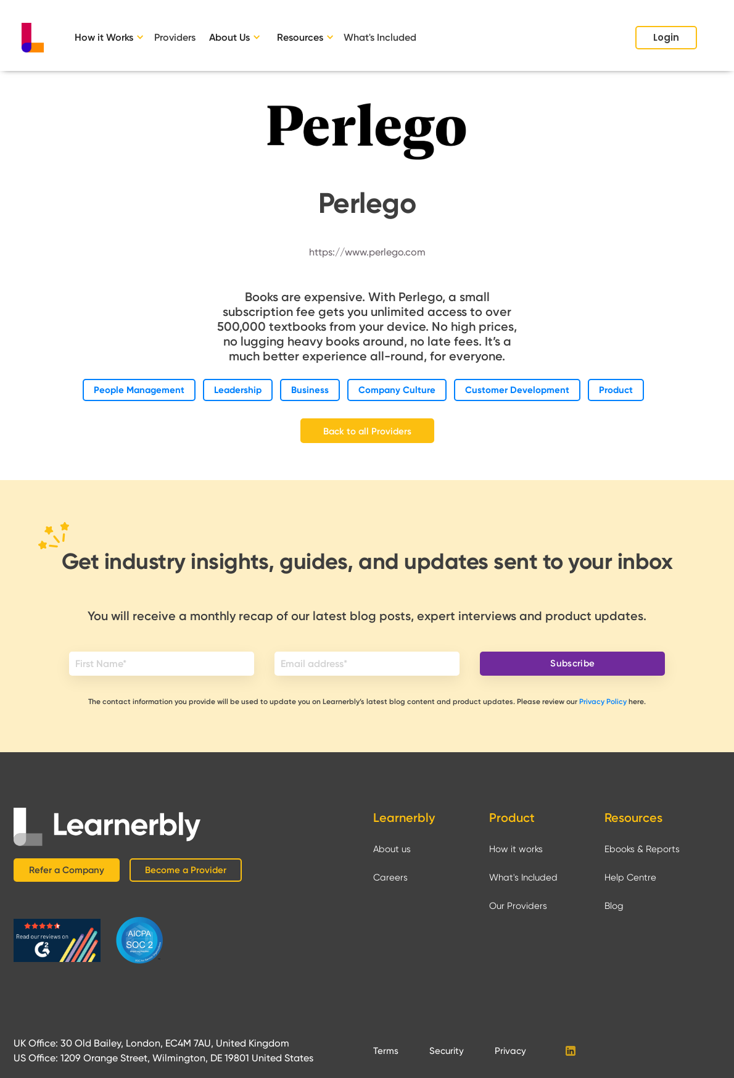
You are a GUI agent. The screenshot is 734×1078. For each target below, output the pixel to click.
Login (666, 37)
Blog (614, 905)
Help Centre (630, 877)
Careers (390, 877)
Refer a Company (66, 870)
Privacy (510, 1050)
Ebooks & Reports (642, 849)
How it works (516, 849)
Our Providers (518, 905)
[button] (111, 37)
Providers (175, 37)
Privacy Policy (603, 701)
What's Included (380, 37)
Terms (385, 1050)
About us (392, 849)
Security (446, 1050)
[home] (32, 37)
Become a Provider (185, 870)
